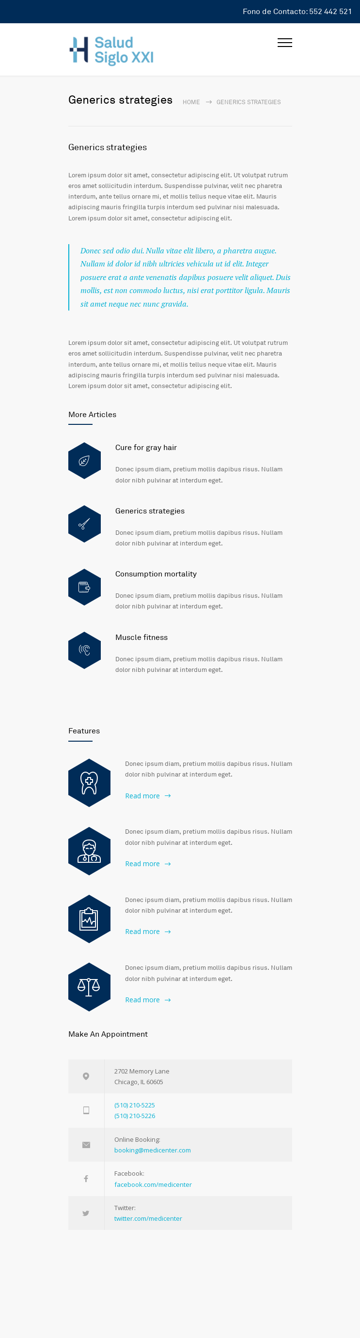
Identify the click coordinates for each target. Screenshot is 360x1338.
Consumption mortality (156, 574)
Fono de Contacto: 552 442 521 (297, 11)
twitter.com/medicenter (148, 1218)
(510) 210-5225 (134, 1105)
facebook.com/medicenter (153, 1184)
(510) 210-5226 (134, 1115)
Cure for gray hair (146, 447)
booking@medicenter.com (152, 1150)
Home (191, 102)
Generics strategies (107, 147)
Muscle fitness (141, 637)
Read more (142, 795)
